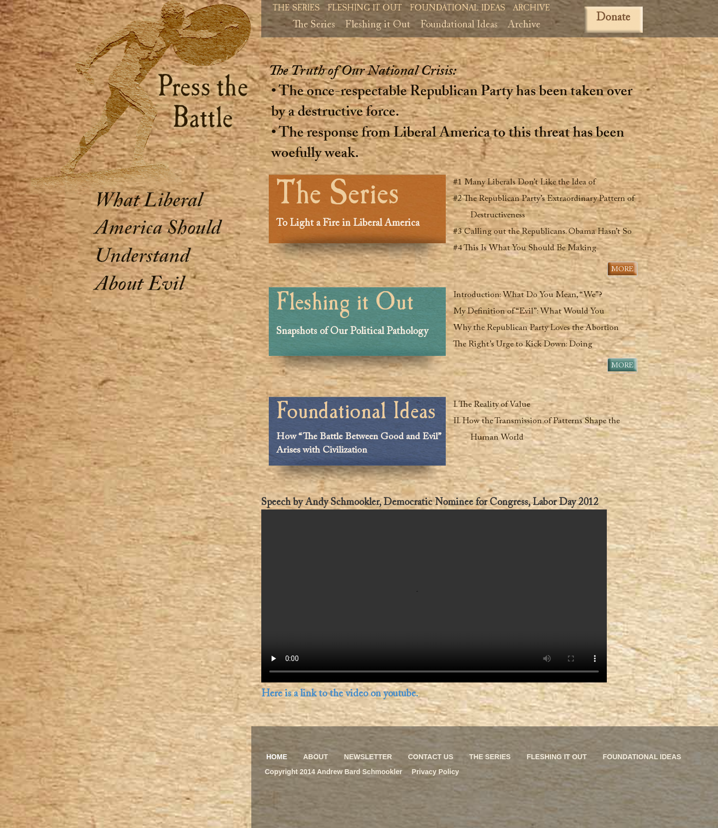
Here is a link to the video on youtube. (339, 694)
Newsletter (368, 757)
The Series (296, 8)
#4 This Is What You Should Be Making (529, 248)
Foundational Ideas (457, 8)
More (622, 269)
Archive (531, 8)
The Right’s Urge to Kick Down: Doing (527, 344)
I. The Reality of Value (496, 405)
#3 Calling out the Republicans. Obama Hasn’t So (547, 232)
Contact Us (430, 757)
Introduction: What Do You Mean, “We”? (532, 295)
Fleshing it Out (365, 8)
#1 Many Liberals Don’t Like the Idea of (528, 182)
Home (276, 757)
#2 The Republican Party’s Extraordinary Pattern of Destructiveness (548, 207)
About (315, 757)
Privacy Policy (435, 772)
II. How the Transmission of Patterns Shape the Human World (541, 429)
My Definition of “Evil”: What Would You (533, 312)
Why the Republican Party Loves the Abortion (540, 328)
